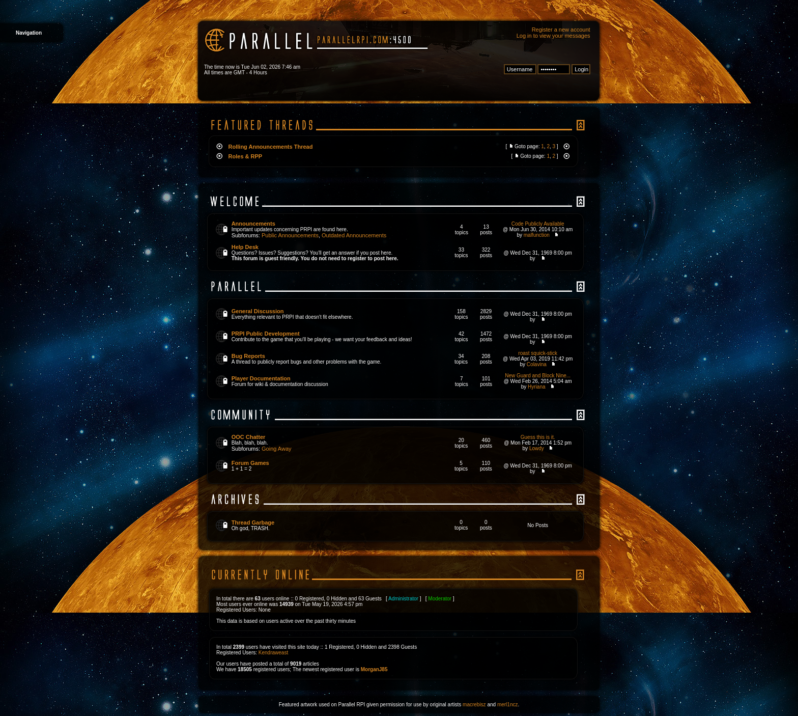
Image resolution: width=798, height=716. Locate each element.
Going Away (277, 449)
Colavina (537, 364)
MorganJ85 (374, 669)
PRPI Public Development (266, 334)
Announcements (253, 224)
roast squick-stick (537, 353)
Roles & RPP (246, 156)
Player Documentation (261, 378)
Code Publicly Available (537, 224)
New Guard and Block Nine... (538, 375)
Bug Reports (248, 356)
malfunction (537, 235)
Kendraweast (273, 652)
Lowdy (536, 448)
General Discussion (258, 311)
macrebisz (474, 704)
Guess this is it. (538, 437)
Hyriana (536, 387)
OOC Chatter (249, 437)
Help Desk (245, 247)
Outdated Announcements (354, 235)
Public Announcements (290, 235)
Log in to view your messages (553, 36)
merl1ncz (507, 704)
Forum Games (250, 463)
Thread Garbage (253, 522)
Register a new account (561, 29)
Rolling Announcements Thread (271, 147)
